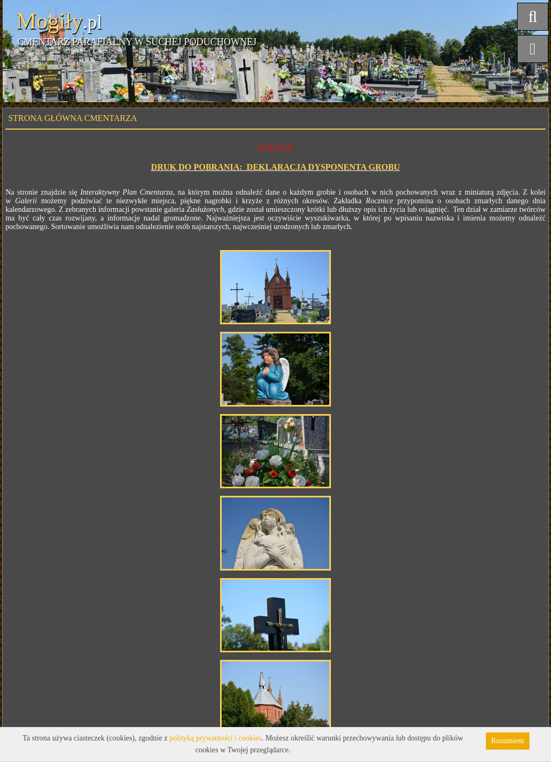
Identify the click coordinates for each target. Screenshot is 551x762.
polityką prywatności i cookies (215, 738)
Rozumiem (507, 741)
